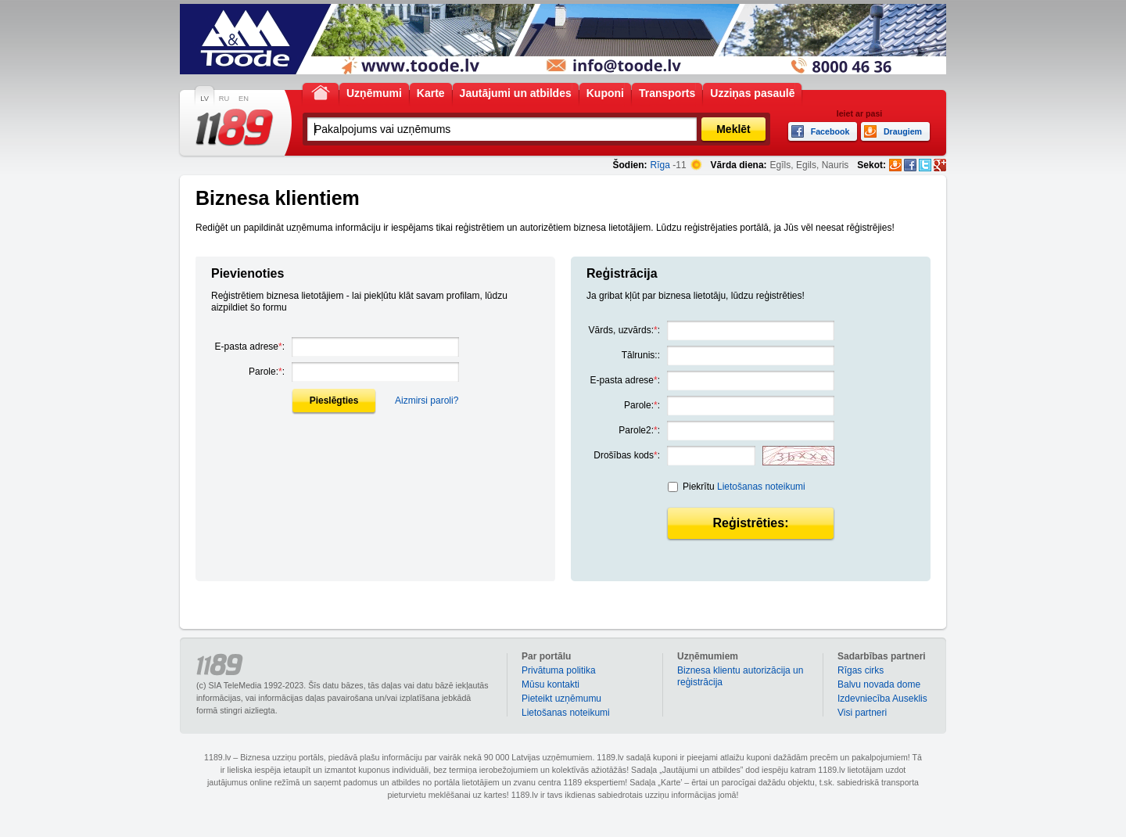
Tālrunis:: (641, 355)
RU (224, 98)
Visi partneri (862, 712)
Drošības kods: (626, 455)
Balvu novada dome (878, 684)
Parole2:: (639, 430)
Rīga (660, 165)
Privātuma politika (559, 670)
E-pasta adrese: (250, 346)
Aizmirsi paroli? (426, 400)
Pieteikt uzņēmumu (561, 698)
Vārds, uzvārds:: (624, 330)
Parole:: (267, 371)
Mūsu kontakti (550, 684)
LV (204, 98)
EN (243, 98)
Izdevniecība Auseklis (882, 698)
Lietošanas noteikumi (761, 486)
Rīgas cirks (860, 670)
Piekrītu (744, 486)
